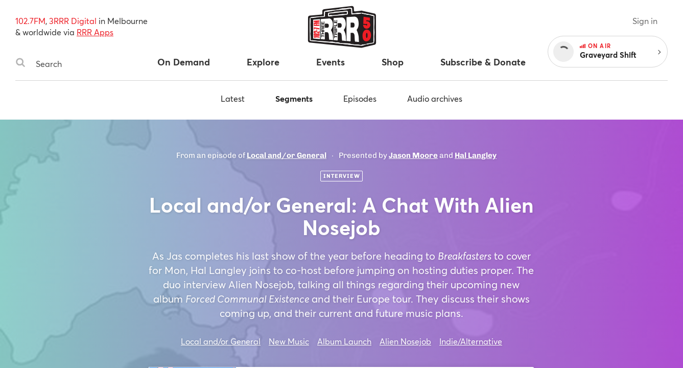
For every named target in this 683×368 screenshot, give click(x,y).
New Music (289, 341)
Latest (233, 98)
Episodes (359, 98)
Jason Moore (413, 155)
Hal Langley (476, 155)
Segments (294, 98)
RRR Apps (95, 32)
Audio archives (434, 98)
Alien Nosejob (405, 341)
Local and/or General (286, 155)
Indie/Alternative (470, 341)
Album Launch (344, 341)
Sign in (644, 20)
